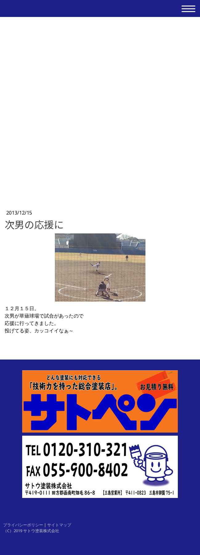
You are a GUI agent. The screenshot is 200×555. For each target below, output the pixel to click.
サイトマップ (59, 525)
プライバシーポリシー (23, 525)
